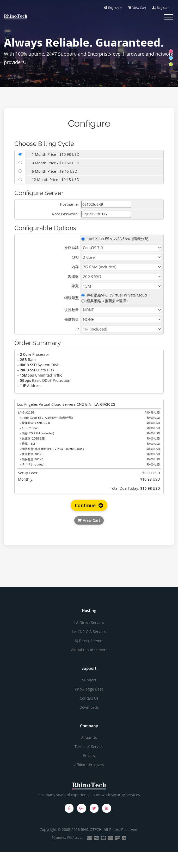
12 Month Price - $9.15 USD (55, 179)
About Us (89, 737)
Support (89, 679)
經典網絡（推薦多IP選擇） (105, 300)
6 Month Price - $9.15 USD (54, 171)
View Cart (137, 7)
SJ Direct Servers (89, 640)
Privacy (89, 755)
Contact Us (89, 698)
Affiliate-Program (89, 764)
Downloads (89, 707)
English (113, 7)
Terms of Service (89, 746)
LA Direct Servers (89, 622)
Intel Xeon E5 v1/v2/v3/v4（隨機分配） (116, 238)
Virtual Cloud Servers (89, 649)
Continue (89, 505)
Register (160, 7)
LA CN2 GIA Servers (89, 631)
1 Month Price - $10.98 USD (55, 154)
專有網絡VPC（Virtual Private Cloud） (116, 295)
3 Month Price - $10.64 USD (55, 162)
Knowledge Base (89, 689)
